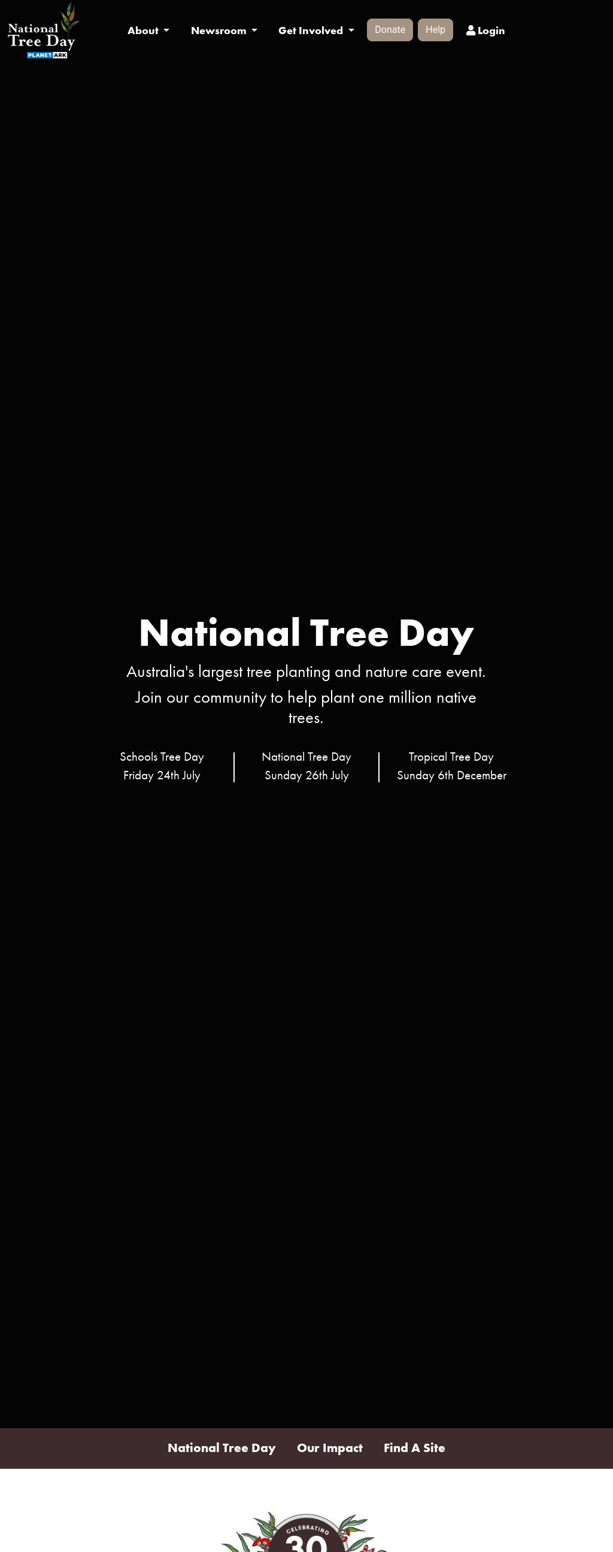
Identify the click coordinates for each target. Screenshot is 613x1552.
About (144, 30)
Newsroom (220, 30)
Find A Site (414, 1448)
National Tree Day (222, 1448)
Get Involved (311, 30)
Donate (390, 29)
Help (435, 29)
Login (485, 30)
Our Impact (330, 1448)
